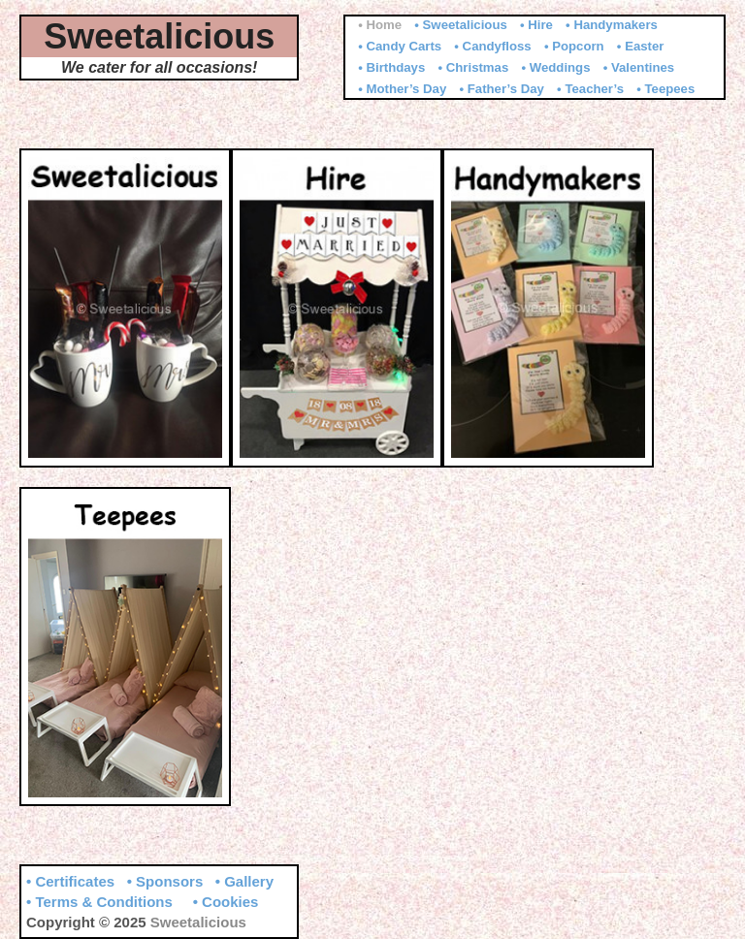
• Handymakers (612, 24)
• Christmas (472, 67)
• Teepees (665, 88)
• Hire (536, 24)
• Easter (640, 46)
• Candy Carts (399, 46)
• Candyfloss (492, 46)
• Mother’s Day (402, 88)
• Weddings (555, 67)
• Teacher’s (590, 88)
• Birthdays (391, 67)
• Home (380, 24)
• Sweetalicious (460, 24)
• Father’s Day (501, 88)
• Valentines (639, 67)
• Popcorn (574, 46)
